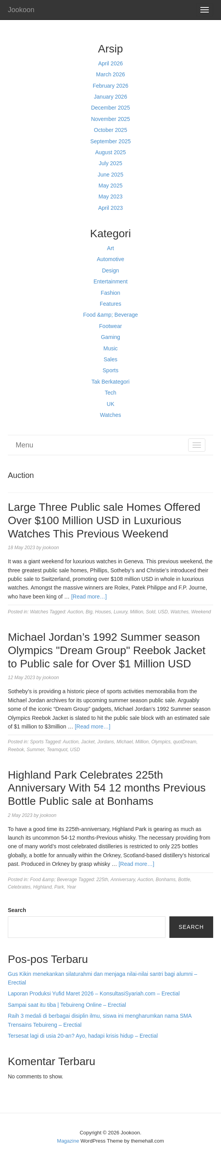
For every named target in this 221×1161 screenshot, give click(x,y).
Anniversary (123, 879)
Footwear (110, 326)
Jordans (105, 742)
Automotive (110, 259)
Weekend (201, 612)
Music (110, 348)
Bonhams (166, 879)
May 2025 (110, 185)
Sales (110, 359)
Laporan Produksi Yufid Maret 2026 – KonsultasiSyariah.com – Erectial (94, 993)
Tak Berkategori (110, 382)
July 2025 (110, 163)
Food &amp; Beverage (110, 315)
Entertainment (110, 281)
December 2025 (110, 108)
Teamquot (57, 749)
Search (17, 910)
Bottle (184, 879)
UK (110, 404)
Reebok (16, 749)
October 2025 (110, 130)
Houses (103, 612)
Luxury (120, 612)
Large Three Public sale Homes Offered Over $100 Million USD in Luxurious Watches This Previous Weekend (104, 520)
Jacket (88, 742)
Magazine (68, 1141)
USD (163, 612)
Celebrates (19, 887)
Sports (110, 370)
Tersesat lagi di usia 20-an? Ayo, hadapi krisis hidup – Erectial (83, 1036)
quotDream (184, 742)
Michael (125, 742)
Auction (75, 612)
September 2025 (110, 141)
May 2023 (110, 196)
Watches (110, 415)
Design (110, 270)
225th (102, 879)
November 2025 (110, 119)
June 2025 (110, 174)
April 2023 (110, 208)
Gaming (110, 337)
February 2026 (110, 86)
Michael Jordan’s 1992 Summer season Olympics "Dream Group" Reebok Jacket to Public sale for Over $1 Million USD (106, 650)
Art (110, 248)
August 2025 (110, 152)
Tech (111, 392)
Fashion (110, 293)
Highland (42, 887)
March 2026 (110, 74)
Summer (35, 749)
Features (110, 304)
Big (89, 612)
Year (71, 887)
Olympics (161, 742)
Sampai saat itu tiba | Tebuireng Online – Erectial (67, 1005)
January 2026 (110, 97)
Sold (150, 612)
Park (59, 887)
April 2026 (110, 63)
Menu (24, 445)
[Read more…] (89, 596)
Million (136, 612)
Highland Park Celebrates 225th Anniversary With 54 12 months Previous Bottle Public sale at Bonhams (107, 788)
